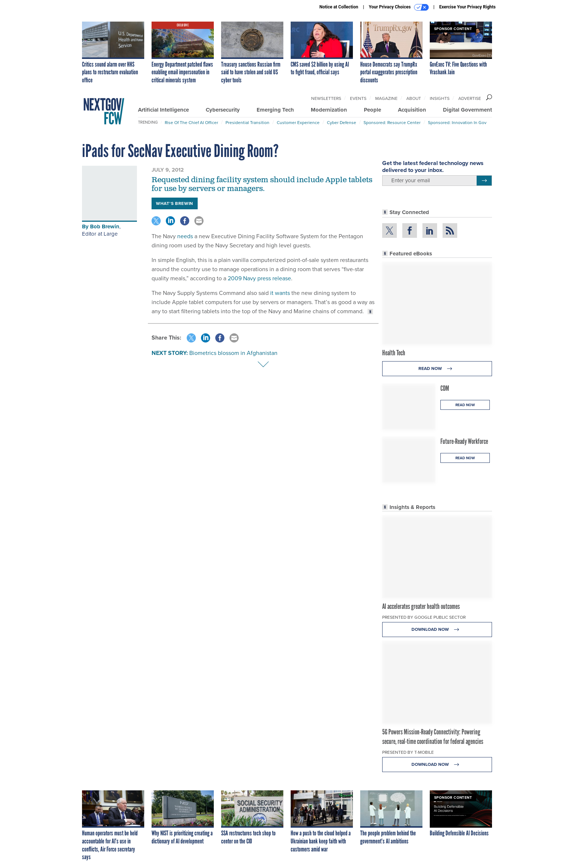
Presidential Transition (247, 122)
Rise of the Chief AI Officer (191, 122)
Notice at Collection (338, 7)
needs (185, 236)
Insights (440, 98)
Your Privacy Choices (399, 7)
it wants (280, 293)
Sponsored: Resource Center (392, 122)
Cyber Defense (341, 122)
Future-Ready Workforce (464, 441)
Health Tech (393, 352)
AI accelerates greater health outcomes (421, 606)
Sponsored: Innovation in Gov (457, 122)
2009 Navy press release (259, 278)
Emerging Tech (275, 110)
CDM (444, 388)
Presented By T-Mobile (408, 752)
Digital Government (467, 110)
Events (358, 98)
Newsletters (326, 98)
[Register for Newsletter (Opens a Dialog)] (484, 181)
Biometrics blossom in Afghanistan (233, 353)
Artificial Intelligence (163, 110)
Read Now (437, 368)
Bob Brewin (104, 226)
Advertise (469, 98)
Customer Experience (298, 122)
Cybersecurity (223, 110)
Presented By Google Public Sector (424, 617)
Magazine (386, 98)
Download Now (437, 629)
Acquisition (412, 110)
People (372, 110)
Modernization (329, 110)
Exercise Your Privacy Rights (467, 7)
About (413, 98)
